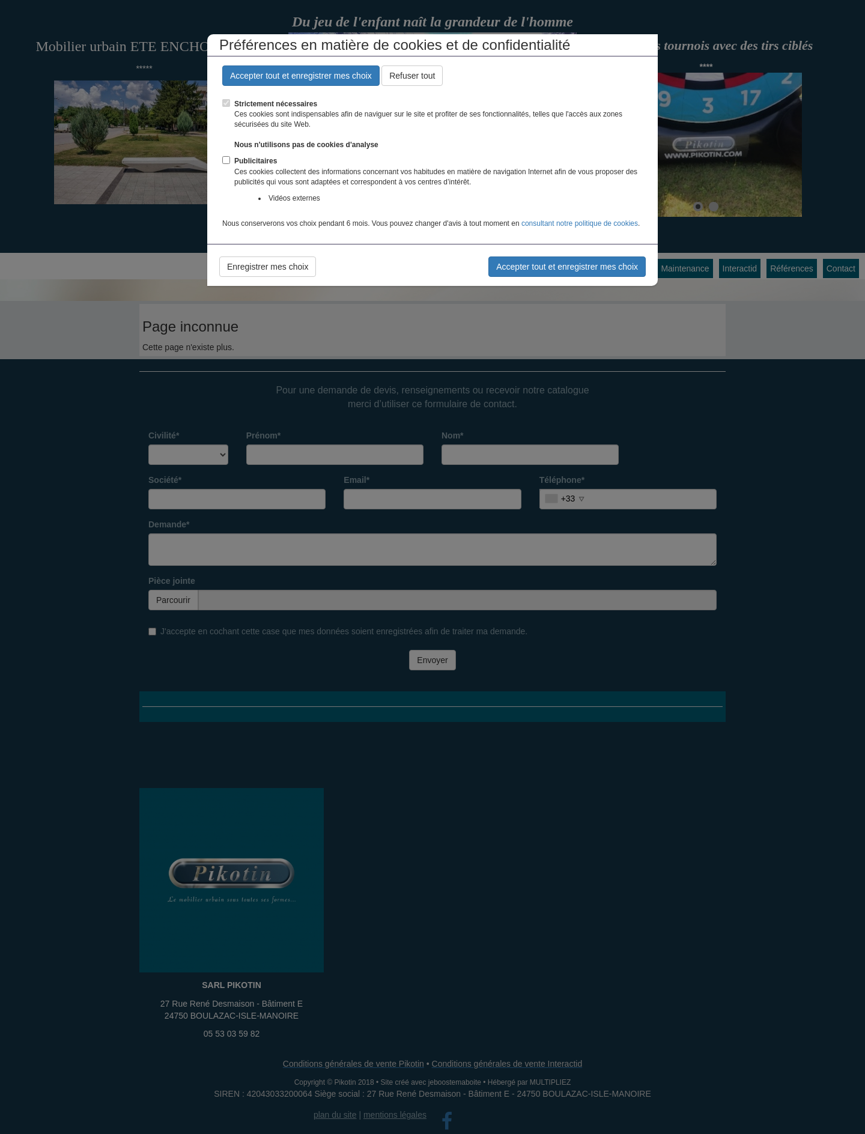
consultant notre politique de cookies (579, 223)
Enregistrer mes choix (267, 266)
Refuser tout (412, 75)
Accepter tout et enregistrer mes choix (301, 75)
